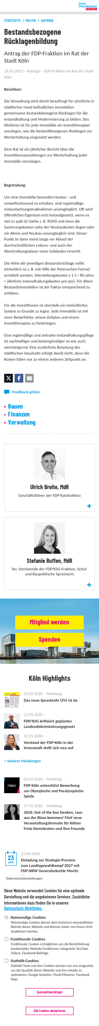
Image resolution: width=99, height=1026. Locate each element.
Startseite (12, 21)
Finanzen (19, 414)
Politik (30, 21)
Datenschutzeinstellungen (24, 879)
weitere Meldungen (24, 760)
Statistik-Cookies (24, 961)
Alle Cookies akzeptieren (49, 1011)
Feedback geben (26, 391)
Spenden (49, 639)
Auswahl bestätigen (49, 992)
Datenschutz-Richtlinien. (23, 909)
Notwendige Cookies (28, 917)
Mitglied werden (49, 622)
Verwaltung (22, 422)
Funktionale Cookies (27, 939)
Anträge (47, 21)
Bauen (15, 406)
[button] (8, 378)
